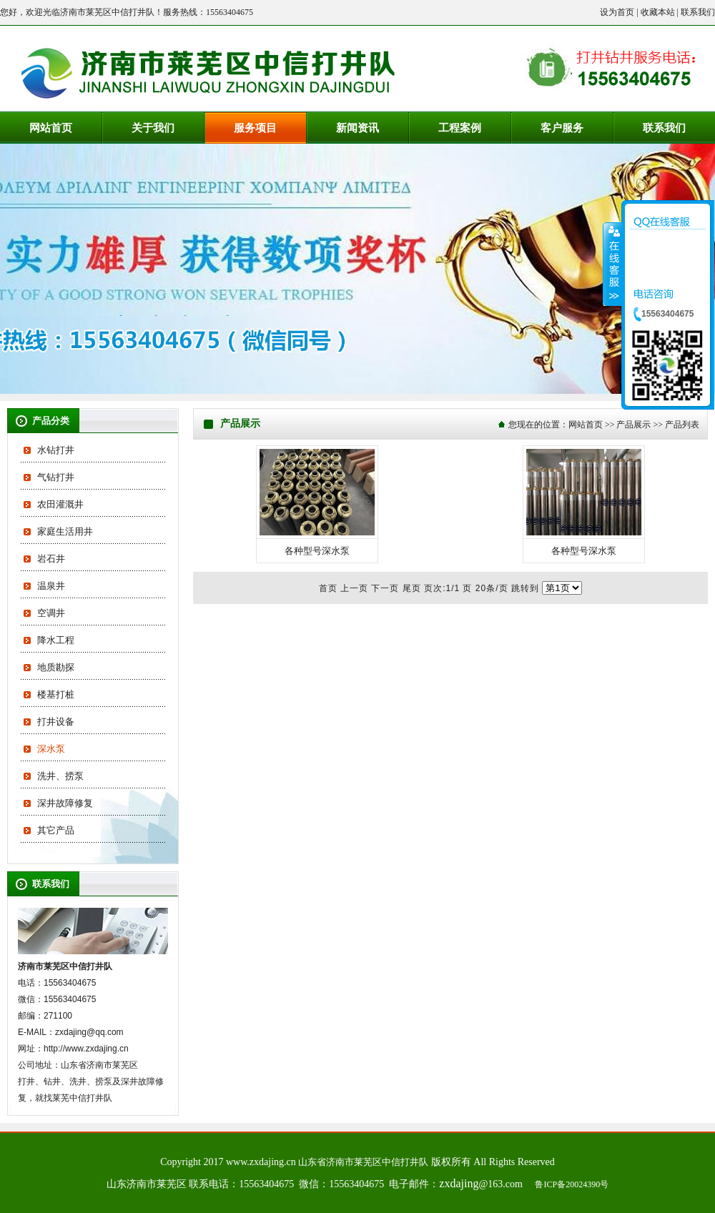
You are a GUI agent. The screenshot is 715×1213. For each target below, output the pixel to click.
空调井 (51, 613)
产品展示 (633, 425)
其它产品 (55, 830)
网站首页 (585, 425)
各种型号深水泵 (317, 550)
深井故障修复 (65, 803)
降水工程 (55, 640)
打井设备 (55, 721)
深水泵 (51, 748)
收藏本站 (658, 12)
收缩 (613, 264)
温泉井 (51, 585)
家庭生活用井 (65, 531)
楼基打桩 (55, 694)
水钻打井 (55, 450)
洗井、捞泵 (60, 776)
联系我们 (698, 12)
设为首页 (617, 12)
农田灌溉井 (60, 504)
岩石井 (51, 558)
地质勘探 (55, 667)
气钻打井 (55, 477)
